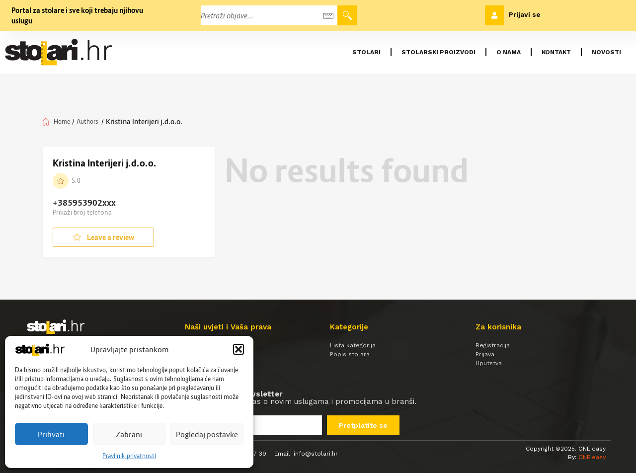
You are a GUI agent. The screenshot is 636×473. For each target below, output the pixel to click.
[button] (238, 349)
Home (62, 121)
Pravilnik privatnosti (129, 456)
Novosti (606, 52)
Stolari (366, 52)
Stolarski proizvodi (438, 52)
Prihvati (51, 434)
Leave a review (103, 237)
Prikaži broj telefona (82, 212)
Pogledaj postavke (207, 434)
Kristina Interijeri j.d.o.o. (105, 163)
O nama (508, 52)
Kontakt (556, 52)
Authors (87, 121)
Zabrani (129, 434)
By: (587, 457)
